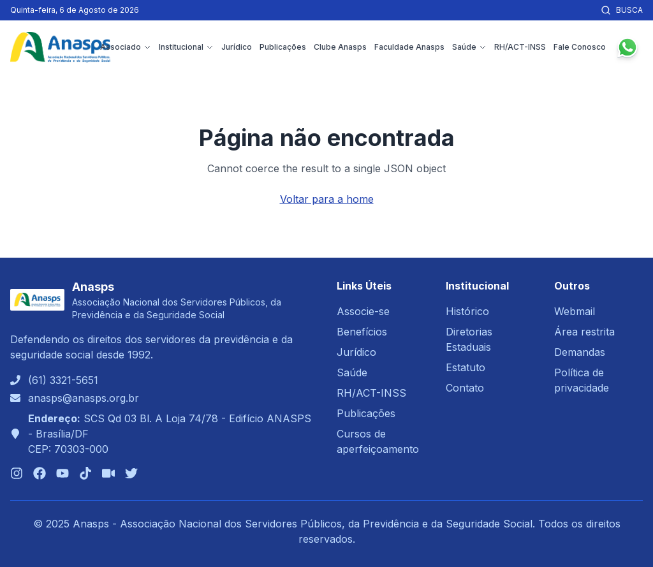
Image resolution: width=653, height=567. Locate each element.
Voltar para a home (327, 199)
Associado (125, 47)
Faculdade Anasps (409, 47)
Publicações (283, 47)
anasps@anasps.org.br (83, 398)
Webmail (574, 311)
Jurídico (236, 47)
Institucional (186, 47)
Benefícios (362, 331)
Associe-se (363, 311)
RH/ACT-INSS (520, 47)
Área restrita (584, 331)
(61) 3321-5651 (63, 380)
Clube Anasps (340, 47)
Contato (465, 387)
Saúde (469, 47)
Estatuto (465, 367)
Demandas (579, 352)
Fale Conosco (580, 47)
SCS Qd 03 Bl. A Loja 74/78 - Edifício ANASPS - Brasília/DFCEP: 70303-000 (169, 433)
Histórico (467, 311)
